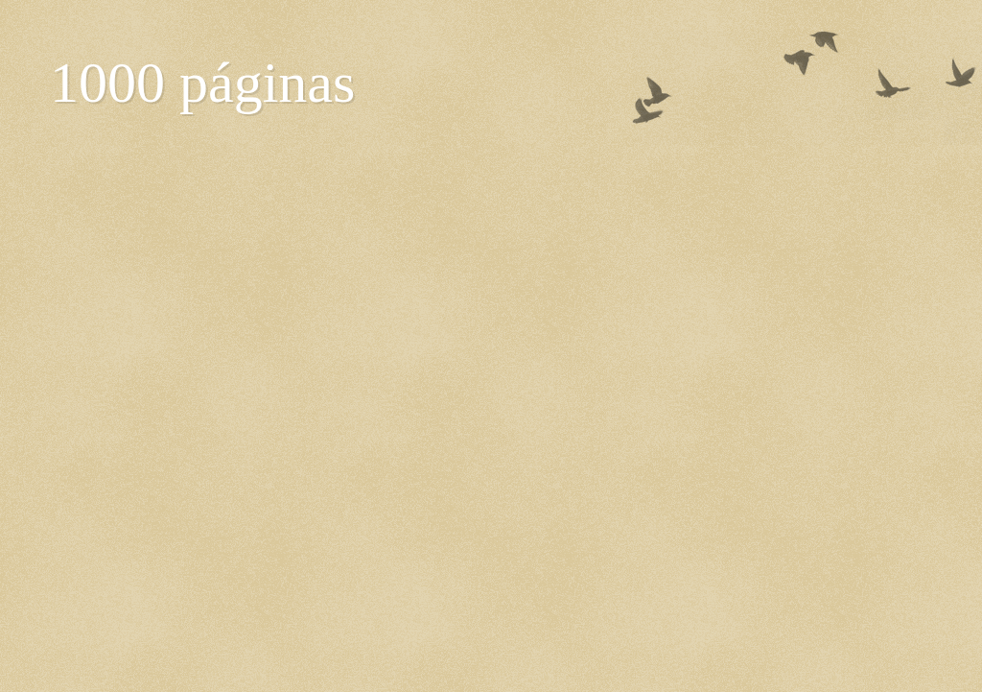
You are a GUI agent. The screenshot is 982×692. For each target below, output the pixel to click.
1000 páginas (202, 82)
